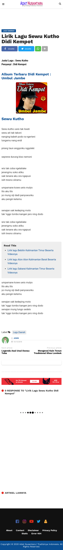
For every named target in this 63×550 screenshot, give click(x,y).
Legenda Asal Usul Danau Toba (15, 352)
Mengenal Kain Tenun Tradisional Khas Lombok (47, 352)
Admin (16, 338)
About (9, 530)
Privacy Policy (49, 530)
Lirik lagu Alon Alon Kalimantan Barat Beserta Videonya (32, 261)
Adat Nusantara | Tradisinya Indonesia (39, 544)
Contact (20, 530)
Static (25, 533)
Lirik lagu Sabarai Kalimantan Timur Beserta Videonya (31, 270)
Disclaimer (33, 530)
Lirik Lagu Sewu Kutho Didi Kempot (30, 38)
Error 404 (36, 533)
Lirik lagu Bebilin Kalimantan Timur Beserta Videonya (30, 252)
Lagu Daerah (19, 332)
